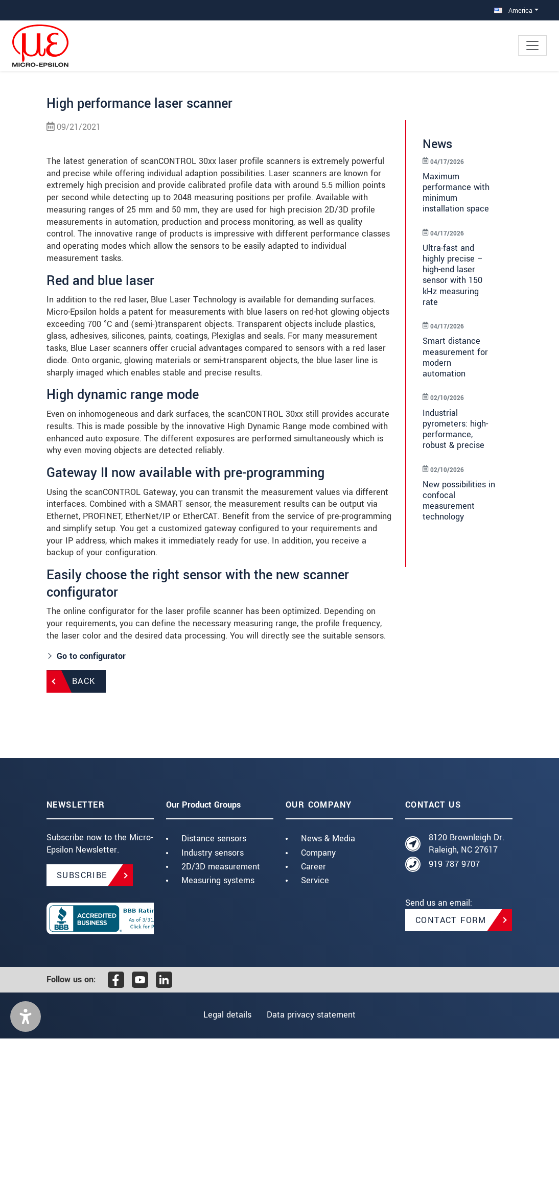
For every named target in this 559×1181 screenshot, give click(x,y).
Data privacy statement (313, 1157)
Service (315, 1022)
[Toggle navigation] (532, 45)
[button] (25, 1159)
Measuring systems (217, 1022)
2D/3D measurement (220, 1008)
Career (313, 1008)
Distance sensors (213, 981)
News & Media (328, 981)
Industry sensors (212, 994)
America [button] (513, 10)
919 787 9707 (454, 1006)
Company (318, 994)
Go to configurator (91, 798)
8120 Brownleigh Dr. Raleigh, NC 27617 (466, 986)
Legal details (225, 1157)
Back (84, 824)
